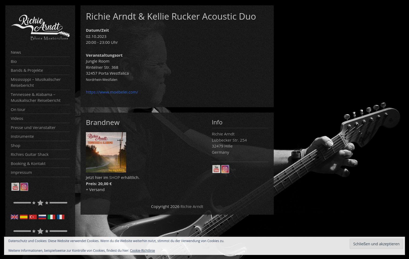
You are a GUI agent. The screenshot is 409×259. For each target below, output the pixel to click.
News (16, 52)
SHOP (114, 177)
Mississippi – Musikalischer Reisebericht (36, 82)
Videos (17, 118)
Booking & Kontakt (28, 163)
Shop (15, 145)
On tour (18, 109)
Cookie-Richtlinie (142, 250)
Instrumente (22, 136)
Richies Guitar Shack (30, 154)
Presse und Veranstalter (33, 127)
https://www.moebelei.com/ (112, 92)
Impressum (21, 172)
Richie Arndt (192, 206)
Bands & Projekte (27, 70)
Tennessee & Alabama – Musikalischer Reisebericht (36, 97)
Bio (14, 61)
